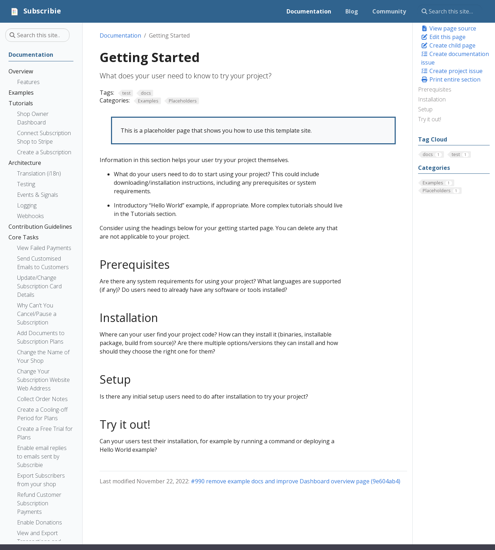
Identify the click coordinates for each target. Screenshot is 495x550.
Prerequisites (434, 89)
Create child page (448, 45)
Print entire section (450, 79)
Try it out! (429, 119)
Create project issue (452, 71)
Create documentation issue (455, 58)
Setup (425, 109)
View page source (448, 28)
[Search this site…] (449, 11)
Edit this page (443, 37)
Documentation (120, 35)
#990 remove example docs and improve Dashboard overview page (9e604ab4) (295, 481)
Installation (432, 99)
